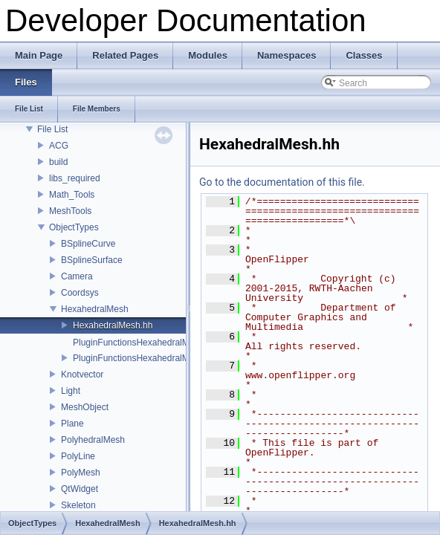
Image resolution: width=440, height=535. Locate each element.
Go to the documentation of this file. (282, 182)
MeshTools (70, 211)
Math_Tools (71, 194)
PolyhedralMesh (93, 440)
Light (70, 391)
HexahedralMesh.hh (112, 325)
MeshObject (85, 407)
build (58, 162)
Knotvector (82, 374)
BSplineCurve (88, 244)
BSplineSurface (92, 260)
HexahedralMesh (95, 309)
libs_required (74, 178)
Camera (77, 276)
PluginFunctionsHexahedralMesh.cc (144, 342)
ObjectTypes (74, 227)
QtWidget (79, 489)
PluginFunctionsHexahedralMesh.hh (144, 358)
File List (52, 129)
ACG (58, 145)
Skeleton (78, 505)
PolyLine (78, 456)
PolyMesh (80, 472)
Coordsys (80, 293)
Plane (72, 423)
